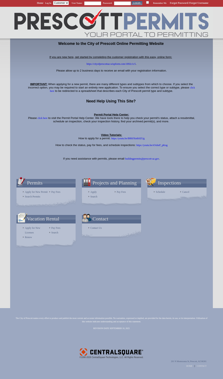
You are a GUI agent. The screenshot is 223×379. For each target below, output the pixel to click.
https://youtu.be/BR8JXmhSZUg (128, 138)
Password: (107, 3)
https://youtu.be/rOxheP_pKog (152, 145)
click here (43, 118)
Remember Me (159, 3)
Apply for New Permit (36, 191)
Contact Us (96, 227)
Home (40, 2)
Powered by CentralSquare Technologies (111, 350)
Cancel (185, 191)
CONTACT (202, 366)
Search (93, 196)
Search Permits (32, 196)
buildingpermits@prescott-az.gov (142, 158)
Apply (93, 191)
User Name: (77, 3)
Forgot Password (179, 2)
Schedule (160, 191)
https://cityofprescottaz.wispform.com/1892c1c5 (111, 63)
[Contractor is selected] (61, 3)
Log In (48, 3)
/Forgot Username (198, 2)
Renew (28, 237)
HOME (189, 366)
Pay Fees (55, 191)
